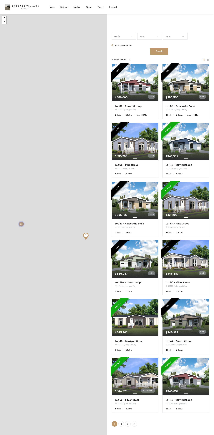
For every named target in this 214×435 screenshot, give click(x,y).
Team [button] (100, 7)
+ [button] (4, 18)
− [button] (4, 22)
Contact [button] (113, 7)
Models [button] (77, 7)
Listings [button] (63, 7)
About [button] (89, 7)
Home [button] (52, 7)
